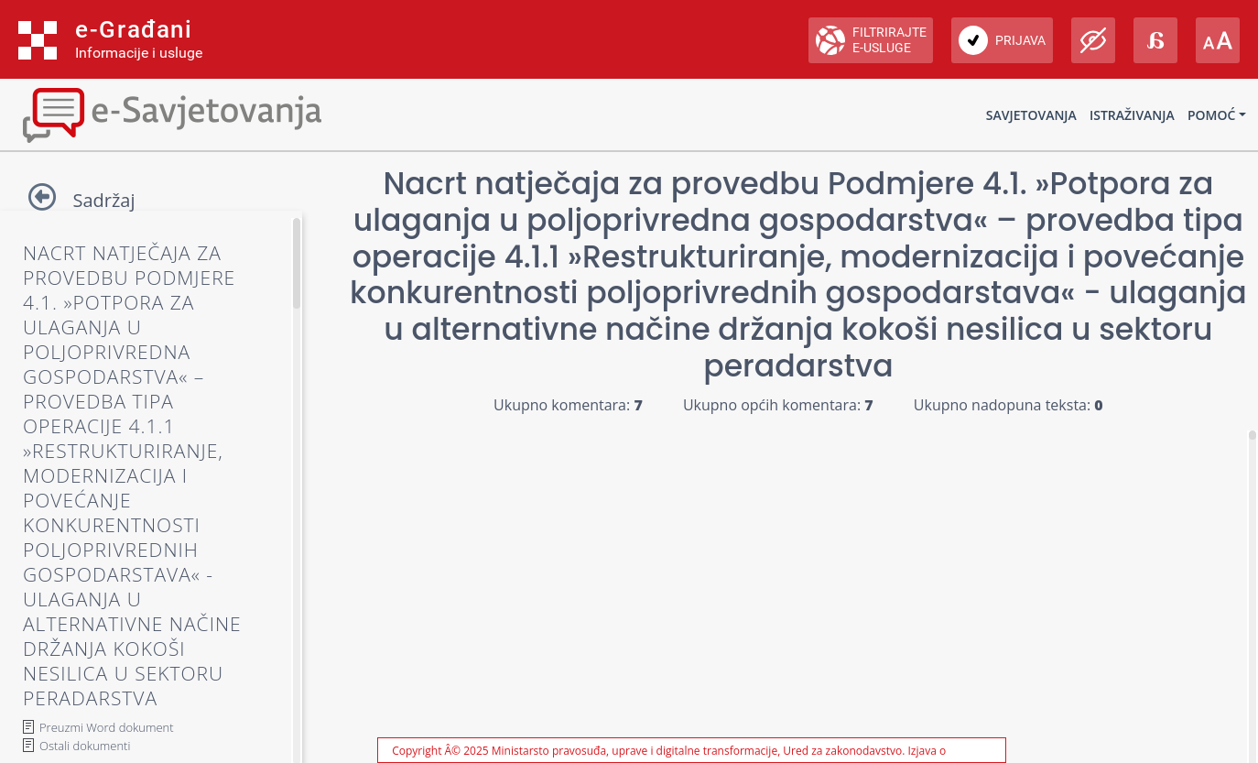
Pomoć (1211, 115)
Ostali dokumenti (84, 745)
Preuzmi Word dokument (106, 727)
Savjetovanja (1031, 115)
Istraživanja (1132, 115)
